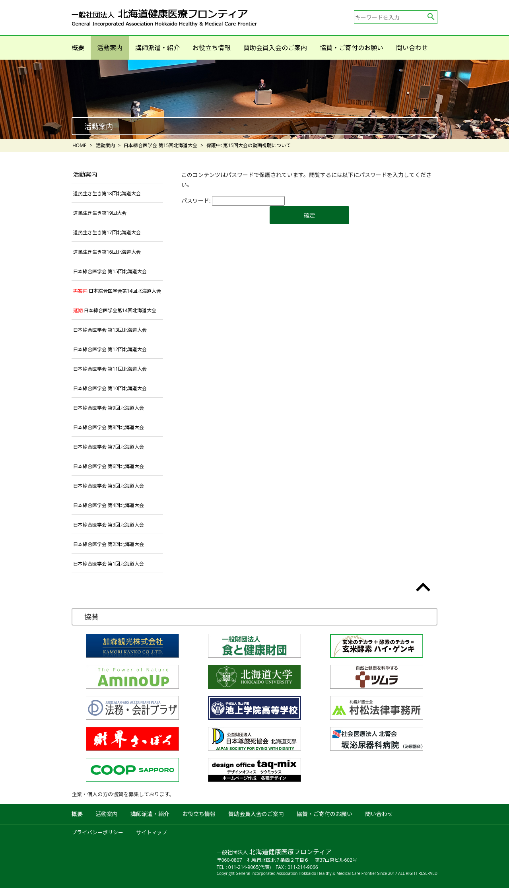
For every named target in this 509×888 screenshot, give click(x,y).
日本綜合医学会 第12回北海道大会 (110, 349)
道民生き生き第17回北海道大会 (107, 232)
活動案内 (109, 47)
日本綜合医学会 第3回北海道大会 (108, 524)
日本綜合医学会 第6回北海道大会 (108, 466)
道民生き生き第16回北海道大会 (107, 252)
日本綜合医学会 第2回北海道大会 (108, 544)
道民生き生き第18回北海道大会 (107, 193)
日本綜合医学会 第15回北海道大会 (110, 271)
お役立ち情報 (211, 47)
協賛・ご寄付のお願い (351, 47)
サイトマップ (151, 832)
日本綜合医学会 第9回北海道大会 (108, 407)
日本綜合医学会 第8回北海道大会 (108, 427)
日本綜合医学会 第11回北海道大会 (110, 368)
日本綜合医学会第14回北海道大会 (117, 291)
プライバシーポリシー (97, 832)
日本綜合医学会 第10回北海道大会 (110, 388)
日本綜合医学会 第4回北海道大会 (108, 505)
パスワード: (233, 200)
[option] (254, 99)
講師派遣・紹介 (157, 47)
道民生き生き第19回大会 (99, 213)
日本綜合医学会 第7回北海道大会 (108, 446)
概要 (78, 47)
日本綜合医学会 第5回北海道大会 (108, 485)
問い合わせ (412, 47)
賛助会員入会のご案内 (275, 47)
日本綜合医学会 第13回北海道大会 (110, 329)
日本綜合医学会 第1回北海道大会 (108, 563)
